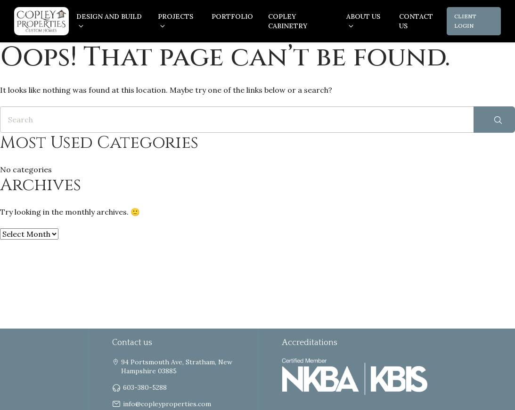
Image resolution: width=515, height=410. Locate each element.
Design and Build (109, 16)
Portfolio (232, 16)
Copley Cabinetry (287, 21)
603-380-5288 (145, 388)
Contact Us (416, 21)
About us (363, 16)
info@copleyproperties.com (167, 404)
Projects (175, 16)
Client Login (465, 21)
